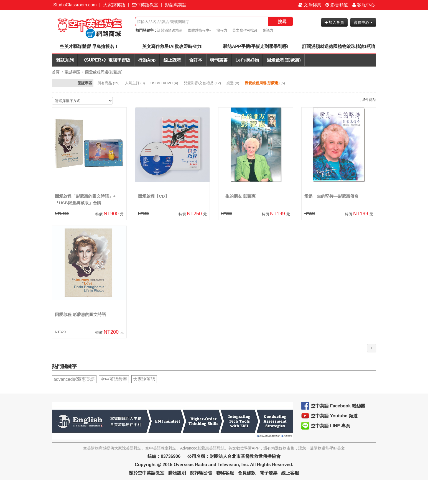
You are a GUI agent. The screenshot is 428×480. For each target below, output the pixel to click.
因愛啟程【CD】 (153, 196)
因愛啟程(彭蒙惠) (284, 60)
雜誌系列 (65, 60)
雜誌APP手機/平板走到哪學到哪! (255, 46)
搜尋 (282, 21)
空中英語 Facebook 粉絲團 (338, 406)
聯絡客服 (225, 473)
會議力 (268, 30)
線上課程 (172, 60)
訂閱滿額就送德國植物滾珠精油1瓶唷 (339, 46)
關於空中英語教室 (146, 473)
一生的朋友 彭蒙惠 (238, 196)
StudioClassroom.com (75, 4)
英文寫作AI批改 (244, 30)
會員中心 (363, 22)
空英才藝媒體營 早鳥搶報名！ (89, 46)
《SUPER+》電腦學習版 (105, 60)
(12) (203, 83)
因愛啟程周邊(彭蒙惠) (104, 72)
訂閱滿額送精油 (169, 30)
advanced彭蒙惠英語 (74, 379)
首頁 (56, 72)
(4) (165, 83)
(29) (109, 83)
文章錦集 (309, 4)
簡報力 (221, 30)
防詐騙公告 (201, 473)
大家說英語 (114, 4)
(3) (135, 83)
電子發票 (268, 473)
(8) (233, 83)
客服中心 (363, 4)
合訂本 (195, 60)
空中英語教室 (145, 4)
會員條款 (247, 473)
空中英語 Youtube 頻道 (334, 415)
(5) (265, 83)
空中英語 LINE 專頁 (330, 425)
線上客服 (290, 473)
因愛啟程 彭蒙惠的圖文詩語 (80, 314)
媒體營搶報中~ (200, 30)
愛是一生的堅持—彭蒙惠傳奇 (331, 196)
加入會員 (334, 22)
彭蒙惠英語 (176, 4)
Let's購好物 (247, 60)
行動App (147, 60)
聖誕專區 (72, 72)
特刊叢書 (219, 60)
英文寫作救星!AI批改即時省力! (172, 46)
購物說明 (177, 473)
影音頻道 (336, 4)
